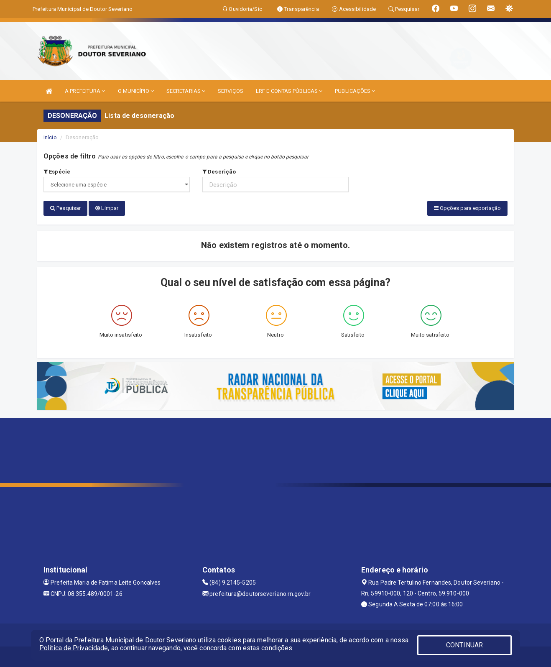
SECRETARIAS (185, 91)
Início (50, 137)
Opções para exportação (467, 208)
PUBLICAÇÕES (355, 91)
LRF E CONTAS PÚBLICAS (289, 91)
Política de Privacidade (73, 648)
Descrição (219, 172)
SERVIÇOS (230, 91)
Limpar (106, 208)
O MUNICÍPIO (136, 91)
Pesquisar (65, 208)
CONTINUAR (464, 645)
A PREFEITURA (85, 91)
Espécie (56, 172)
